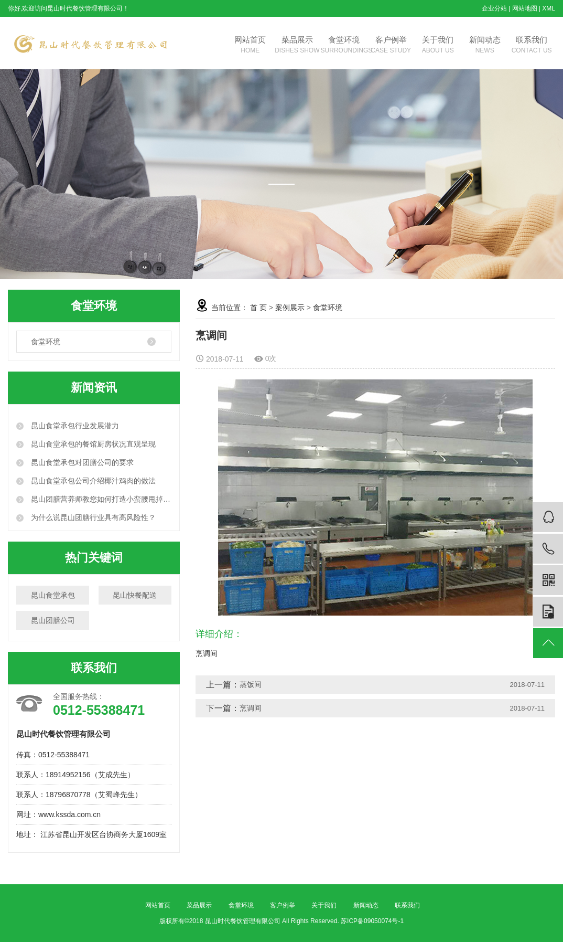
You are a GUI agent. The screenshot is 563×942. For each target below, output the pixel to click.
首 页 (258, 307)
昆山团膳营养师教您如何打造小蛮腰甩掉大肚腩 (100, 499)
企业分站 (494, 8)
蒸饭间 (251, 684)
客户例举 (390, 45)
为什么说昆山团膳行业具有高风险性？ (92, 517)
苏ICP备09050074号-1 (372, 921)
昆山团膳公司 (53, 620)
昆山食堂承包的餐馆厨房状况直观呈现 (92, 444)
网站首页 (250, 45)
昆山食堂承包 (53, 595)
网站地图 (524, 8)
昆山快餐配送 (135, 595)
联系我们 (531, 45)
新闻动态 (484, 45)
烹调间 (251, 708)
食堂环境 (344, 45)
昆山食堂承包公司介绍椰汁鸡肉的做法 (92, 481)
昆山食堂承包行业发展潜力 (74, 425)
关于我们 (437, 45)
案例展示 (290, 307)
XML (548, 8)
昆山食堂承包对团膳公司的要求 (81, 462)
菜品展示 (297, 45)
